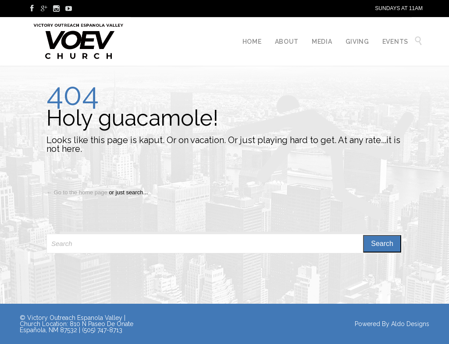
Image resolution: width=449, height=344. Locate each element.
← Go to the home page (76, 192)
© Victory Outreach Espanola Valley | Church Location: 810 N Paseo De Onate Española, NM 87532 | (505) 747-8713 (76, 323)
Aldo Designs (410, 323)
